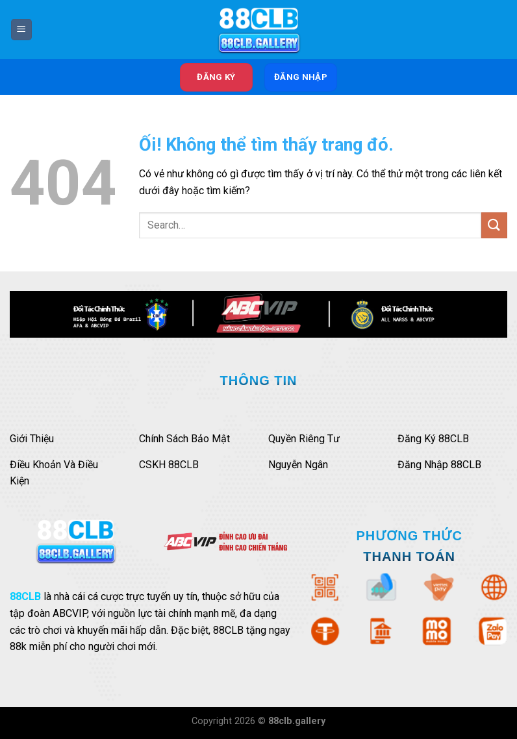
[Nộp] (494, 225)
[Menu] (21, 29)
